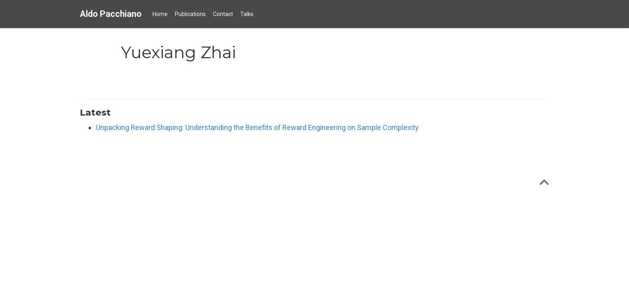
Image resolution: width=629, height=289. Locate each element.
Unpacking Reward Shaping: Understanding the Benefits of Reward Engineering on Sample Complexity (257, 127)
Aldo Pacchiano (111, 14)
